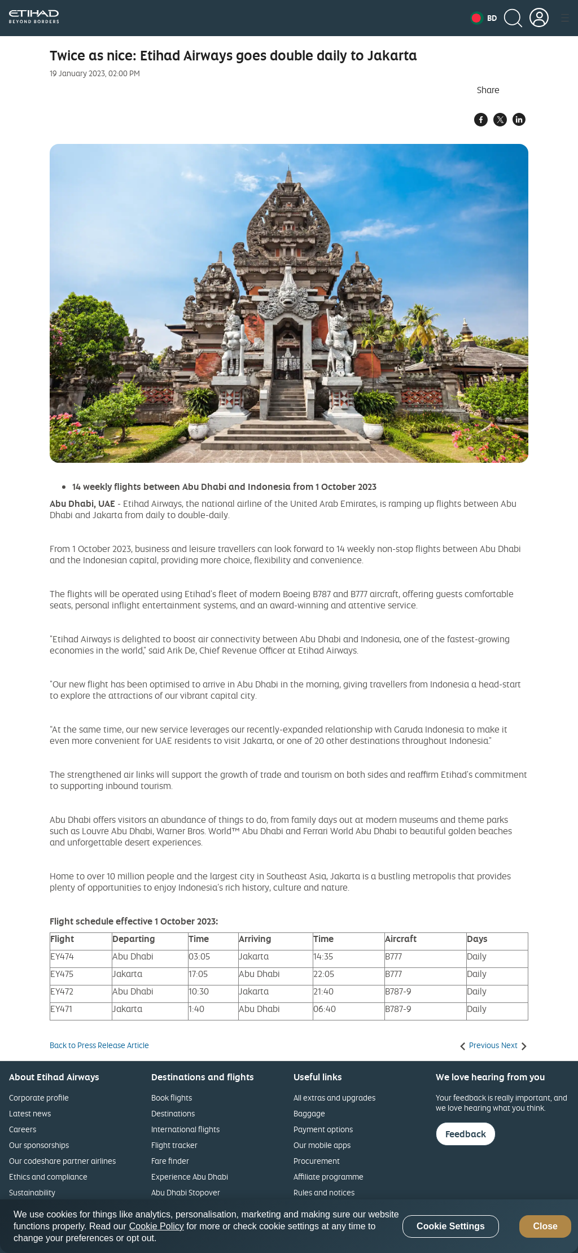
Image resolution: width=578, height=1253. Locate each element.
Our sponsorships (39, 1145)
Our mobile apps (322, 1145)
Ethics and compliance (48, 1176)
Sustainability (32, 1192)
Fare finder (170, 1160)
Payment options (323, 1129)
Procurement (317, 1160)
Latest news (30, 1113)
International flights (185, 1129)
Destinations (173, 1113)
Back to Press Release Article (99, 1045)
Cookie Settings (451, 1226)
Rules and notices (324, 1192)
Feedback (465, 1134)
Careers (22, 1129)
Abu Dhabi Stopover (185, 1192)
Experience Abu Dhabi (189, 1176)
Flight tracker (174, 1145)
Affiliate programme (329, 1176)
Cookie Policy (156, 1226)
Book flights (171, 1097)
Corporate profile (39, 1097)
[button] (483, 18)
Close (545, 1226)
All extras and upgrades (334, 1097)
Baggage (309, 1113)
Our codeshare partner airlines (62, 1160)
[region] (289, 1226)
